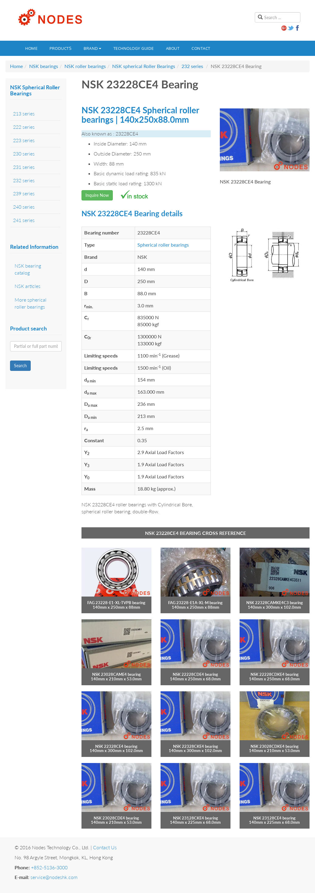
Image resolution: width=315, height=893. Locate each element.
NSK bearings (43, 66)
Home (31, 48)
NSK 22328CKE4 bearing (195, 746)
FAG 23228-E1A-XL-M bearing (195, 602)
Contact (201, 48)
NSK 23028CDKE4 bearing (275, 746)
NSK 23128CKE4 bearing (195, 818)
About (173, 48)
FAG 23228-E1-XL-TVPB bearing (116, 602)
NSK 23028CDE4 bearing (116, 818)
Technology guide (133, 48)
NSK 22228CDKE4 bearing (275, 674)
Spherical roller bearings (163, 245)
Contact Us (105, 847)
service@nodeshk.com (54, 877)
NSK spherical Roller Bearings (143, 66)
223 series (24, 140)
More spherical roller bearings (31, 303)
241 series (24, 220)
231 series (24, 167)
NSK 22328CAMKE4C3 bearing (274, 602)
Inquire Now (97, 195)
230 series (24, 153)
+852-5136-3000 (49, 867)
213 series (24, 113)
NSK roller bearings (85, 66)
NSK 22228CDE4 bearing (195, 674)
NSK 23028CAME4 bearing (116, 674)
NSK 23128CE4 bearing (274, 818)
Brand (92, 48)
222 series (24, 127)
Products (60, 48)
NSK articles (27, 286)
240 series (24, 207)
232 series (192, 66)
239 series (24, 193)
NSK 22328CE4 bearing (116, 746)
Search (20, 365)
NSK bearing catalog (28, 269)
